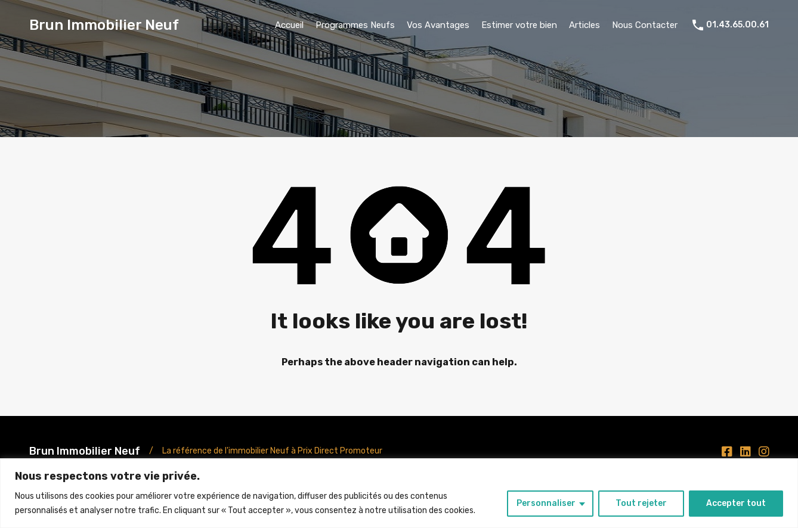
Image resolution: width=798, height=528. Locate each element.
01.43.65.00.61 (737, 25)
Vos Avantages (438, 25)
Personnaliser (546, 503)
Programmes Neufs (355, 25)
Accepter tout (736, 503)
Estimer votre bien (519, 25)
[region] (399, 493)
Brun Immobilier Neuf (104, 25)
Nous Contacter (645, 25)
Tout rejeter (641, 503)
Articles (584, 25)
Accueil (289, 25)
